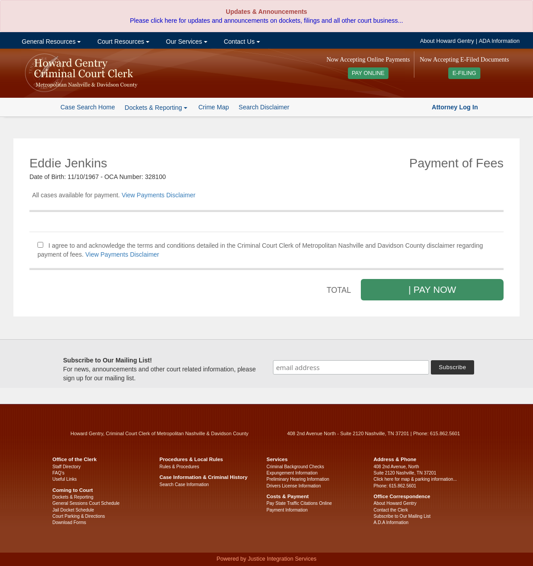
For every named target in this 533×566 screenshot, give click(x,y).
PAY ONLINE (368, 73)
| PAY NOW (432, 289)
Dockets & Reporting (73, 497)
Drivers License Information (294, 485)
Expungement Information (292, 472)
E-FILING (464, 73)
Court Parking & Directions (79, 516)
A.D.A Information (391, 522)
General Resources (50, 41)
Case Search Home (88, 107)
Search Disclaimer (264, 107)
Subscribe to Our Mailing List (402, 516)
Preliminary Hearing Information (298, 479)
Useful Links (65, 479)
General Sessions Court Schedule (86, 503)
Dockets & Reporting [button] (156, 107)
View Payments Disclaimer (158, 195)
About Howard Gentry (447, 41)
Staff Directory (67, 466)
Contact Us (241, 41)
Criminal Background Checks (295, 466)
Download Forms (70, 522)
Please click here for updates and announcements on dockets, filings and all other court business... (266, 20)
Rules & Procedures (179, 466)
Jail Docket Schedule (73, 510)
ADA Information (499, 41)
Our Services (185, 41)
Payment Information (287, 510)
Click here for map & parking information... (415, 479)
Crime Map (213, 107)
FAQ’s (59, 472)
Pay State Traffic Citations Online (299, 503)
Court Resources (122, 41)
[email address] (351, 367)
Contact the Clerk (391, 510)
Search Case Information (184, 484)
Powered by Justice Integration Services (266, 559)
